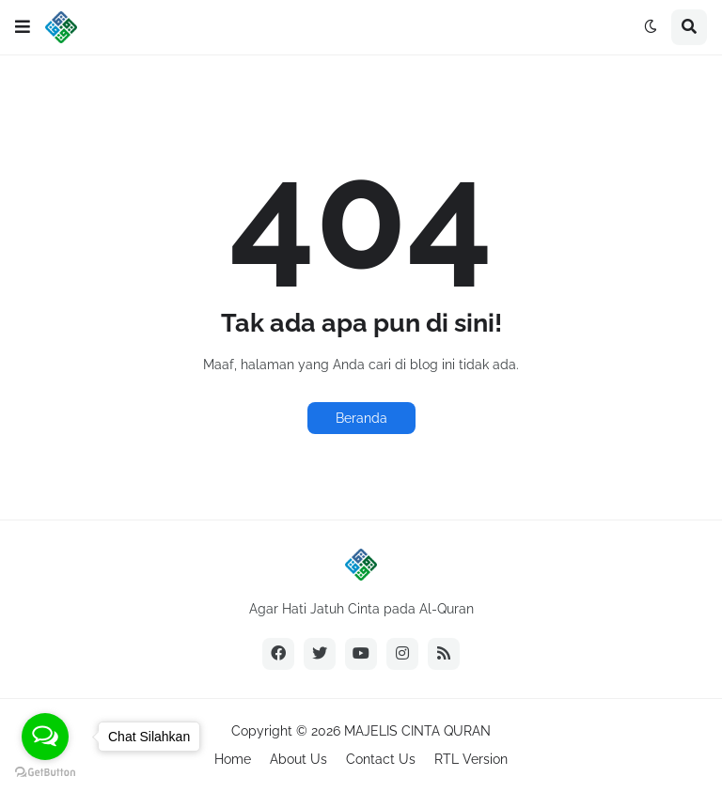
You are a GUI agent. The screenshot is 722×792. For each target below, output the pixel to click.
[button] (22, 27)
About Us (298, 759)
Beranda (361, 418)
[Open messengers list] (45, 736)
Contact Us (381, 759)
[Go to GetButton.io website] (45, 773)
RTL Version (471, 759)
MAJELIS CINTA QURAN (417, 730)
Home (232, 759)
